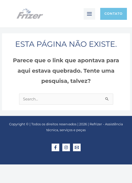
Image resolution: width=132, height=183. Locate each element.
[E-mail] (77, 147)
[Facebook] (55, 147)
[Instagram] (66, 147)
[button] (113, 14)
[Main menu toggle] (89, 14)
